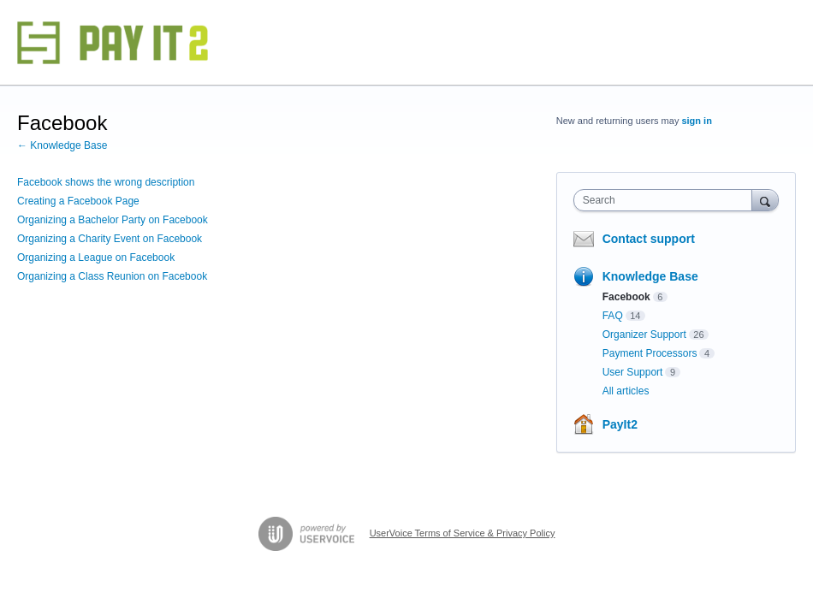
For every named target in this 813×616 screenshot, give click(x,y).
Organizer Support (644, 335)
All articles (626, 391)
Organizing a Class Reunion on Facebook (112, 276)
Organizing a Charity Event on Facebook (109, 239)
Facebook (626, 297)
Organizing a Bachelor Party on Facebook (112, 220)
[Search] (765, 199)
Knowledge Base (650, 276)
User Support (632, 372)
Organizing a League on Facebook (96, 258)
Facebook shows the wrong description (105, 182)
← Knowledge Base (62, 145)
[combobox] (666, 200)
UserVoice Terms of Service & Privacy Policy (462, 533)
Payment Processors (649, 353)
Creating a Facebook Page (78, 201)
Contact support (648, 239)
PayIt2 (620, 424)
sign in (696, 121)
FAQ (612, 316)
